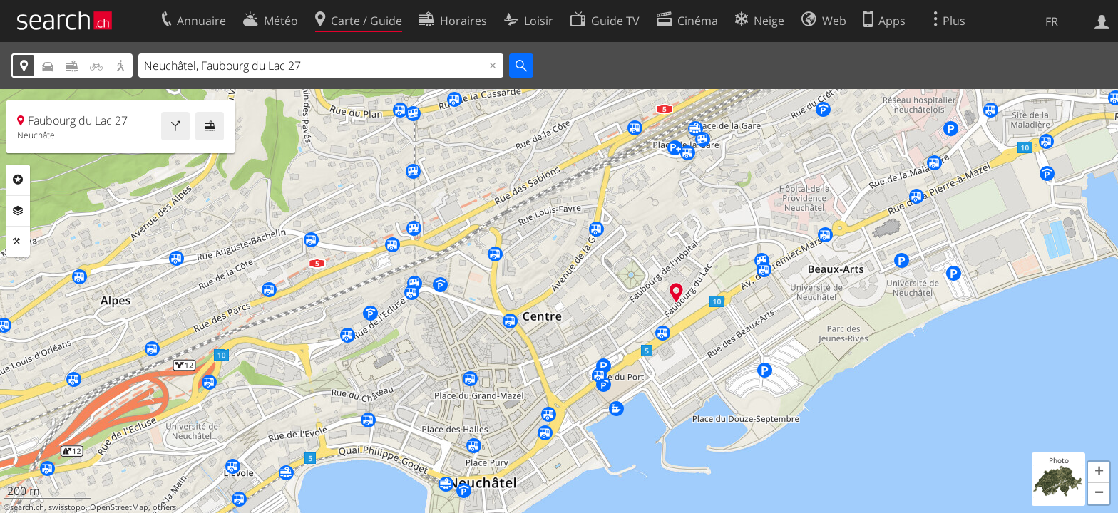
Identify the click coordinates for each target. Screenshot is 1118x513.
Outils (18, 241)
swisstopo (67, 507)
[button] (1098, 472)
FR (1051, 21)
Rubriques (18, 180)
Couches (18, 211)
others (164, 507)
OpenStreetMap (119, 507)
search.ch (27, 507)
